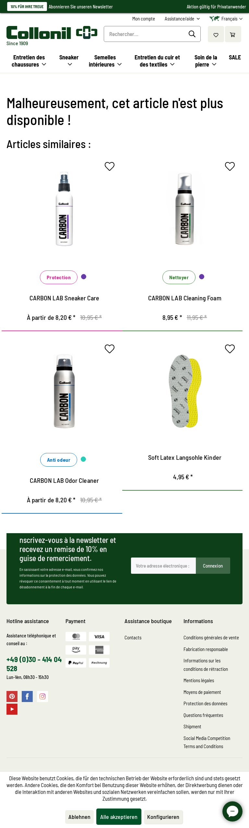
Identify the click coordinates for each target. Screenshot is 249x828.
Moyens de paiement (202, 692)
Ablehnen (79, 816)
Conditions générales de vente (211, 637)
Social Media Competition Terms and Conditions (207, 742)
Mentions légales (199, 680)
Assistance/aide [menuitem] (180, 18)
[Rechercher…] (152, 34)
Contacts (132, 637)
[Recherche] (193, 34)
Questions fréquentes (203, 715)
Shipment (192, 726)
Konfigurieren (163, 816)
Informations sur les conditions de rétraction (206, 665)
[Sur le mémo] (111, 168)
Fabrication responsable (206, 649)
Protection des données (205, 703)
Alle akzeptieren (118, 816)
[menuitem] (143, 19)
